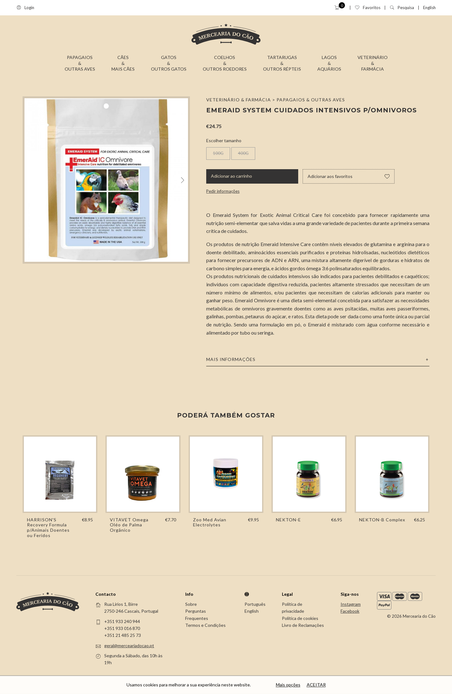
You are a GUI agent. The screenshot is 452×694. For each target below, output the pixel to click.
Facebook (350, 611)
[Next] (182, 180)
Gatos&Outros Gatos (168, 63)
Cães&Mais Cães (123, 63)
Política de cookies (300, 618)
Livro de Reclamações (303, 625)
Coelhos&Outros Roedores (225, 63)
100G (218, 153)
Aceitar (316, 685)
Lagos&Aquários (329, 63)
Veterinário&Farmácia (373, 63)
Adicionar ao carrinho (231, 176)
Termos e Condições (205, 625)
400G (243, 153)
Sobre (191, 604)
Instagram (351, 604)
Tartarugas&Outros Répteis (282, 63)
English (429, 8)
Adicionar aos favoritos (349, 176)
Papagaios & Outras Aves (311, 99)
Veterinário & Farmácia (238, 99)
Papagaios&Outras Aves (80, 63)
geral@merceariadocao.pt (129, 645)
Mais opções (288, 685)
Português (255, 604)
